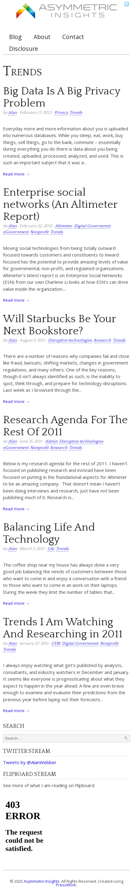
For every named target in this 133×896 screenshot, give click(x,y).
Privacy (61, 112)
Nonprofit (39, 232)
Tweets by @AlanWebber (30, 762)
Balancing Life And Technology (49, 533)
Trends (76, 112)
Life (50, 549)
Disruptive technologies (70, 340)
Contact (73, 37)
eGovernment (15, 232)
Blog (15, 37)
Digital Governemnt (92, 226)
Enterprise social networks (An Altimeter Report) (60, 204)
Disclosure (23, 48)
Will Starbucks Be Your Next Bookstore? (59, 325)
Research (102, 340)
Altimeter (63, 226)
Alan (12, 112)
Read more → (16, 174)
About (42, 37)
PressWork (66, 885)
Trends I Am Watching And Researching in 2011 (62, 628)
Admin (51, 441)
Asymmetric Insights (42, 881)
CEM (55, 643)
